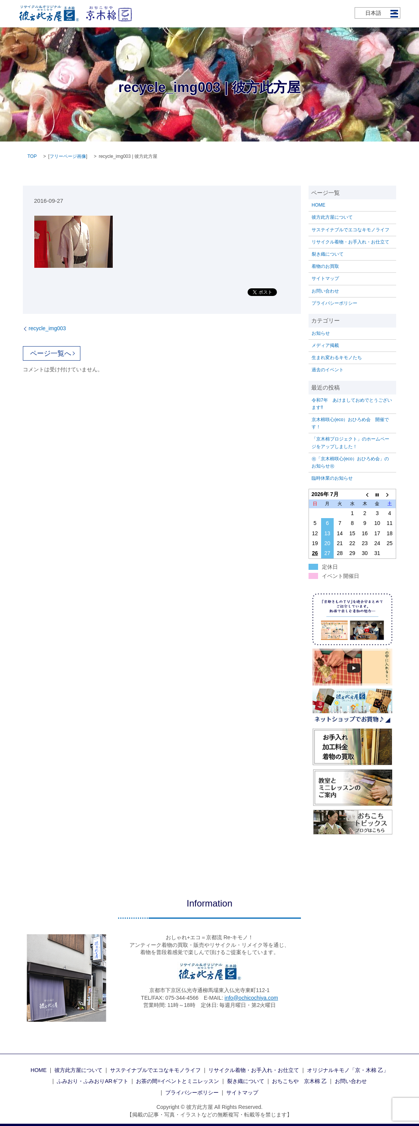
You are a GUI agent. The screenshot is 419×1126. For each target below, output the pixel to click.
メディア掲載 (325, 345)
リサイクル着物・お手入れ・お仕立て (350, 242)
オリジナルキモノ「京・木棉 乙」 (348, 1070)
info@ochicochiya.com (251, 998)
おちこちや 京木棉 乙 (299, 1081)
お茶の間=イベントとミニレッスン (177, 1081)
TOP (32, 156)
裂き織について (328, 254)
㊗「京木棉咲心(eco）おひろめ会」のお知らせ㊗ (350, 462)
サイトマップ (325, 278)
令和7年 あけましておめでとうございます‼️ (352, 404)
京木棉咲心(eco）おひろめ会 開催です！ (350, 423)
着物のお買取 (325, 266)
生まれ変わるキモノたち (337, 357)
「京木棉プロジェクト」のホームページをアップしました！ (350, 442)
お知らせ (321, 333)
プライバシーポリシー (334, 303)
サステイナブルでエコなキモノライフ (350, 229)
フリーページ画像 (68, 156)
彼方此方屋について (332, 217)
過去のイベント (328, 369)
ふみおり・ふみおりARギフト (92, 1081)
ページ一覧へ (50, 353)
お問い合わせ (325, 291)
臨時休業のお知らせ (332, 478)
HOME (318, 205)
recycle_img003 (47, 328)
